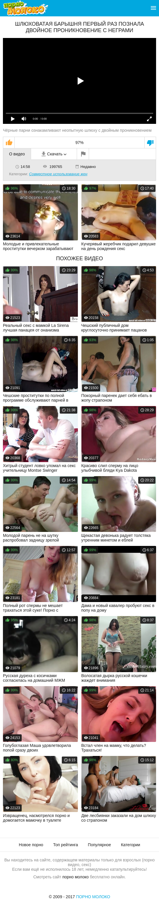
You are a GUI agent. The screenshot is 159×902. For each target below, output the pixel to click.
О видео (17, 154)
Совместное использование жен (58, 174)
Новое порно (31, 844)
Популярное (99, 844)
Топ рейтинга (65, 844)
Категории (130, 844)
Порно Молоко (93, 896)
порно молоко (75, 877)
